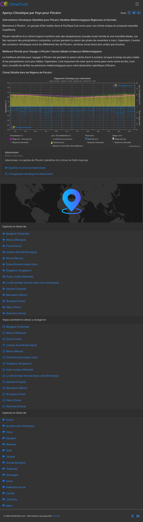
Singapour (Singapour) (18, 270)
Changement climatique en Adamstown (31, 174)
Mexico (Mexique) (16, 239)
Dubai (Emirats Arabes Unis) (21, 264)
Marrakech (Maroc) (16, 295)
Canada (10, 493)
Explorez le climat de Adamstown (27, 167)
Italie (9, 450)
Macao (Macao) (14, 258)
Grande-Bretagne (16, 462)
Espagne (11, 438)
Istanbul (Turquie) (16, 288)
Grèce (9, 481)
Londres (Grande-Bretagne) (21, 252)
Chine (9, 432)
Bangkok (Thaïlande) (17, 233)
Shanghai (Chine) (15, 301)
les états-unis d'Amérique (20, 426)
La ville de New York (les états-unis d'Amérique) (32, 282)
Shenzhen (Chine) (16, 313)
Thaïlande (11, 468)
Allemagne (12, 475)
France (10, 419)
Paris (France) (13, 246)
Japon (9, 505)
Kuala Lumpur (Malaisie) (19, 276)
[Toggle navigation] (137, 4)
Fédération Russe (15, 487)
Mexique (11, 444)
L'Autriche (11, 499)
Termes (56, 516)
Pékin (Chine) (13, 307)
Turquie (10, 456)
